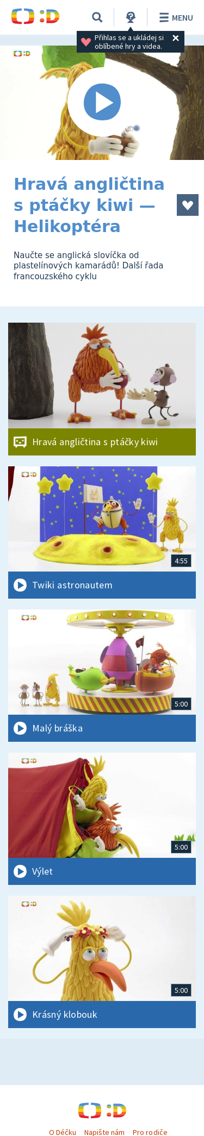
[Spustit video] (102, 103)
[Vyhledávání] (97, 17)
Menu (174, 17)
